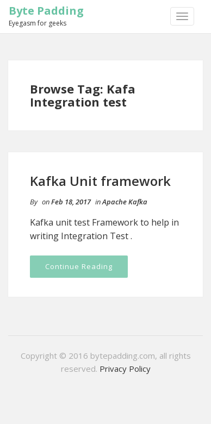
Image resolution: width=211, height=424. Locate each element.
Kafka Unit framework (100, 181)
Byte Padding (46, 10)
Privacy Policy (125, 368)
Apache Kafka (124, 202)
